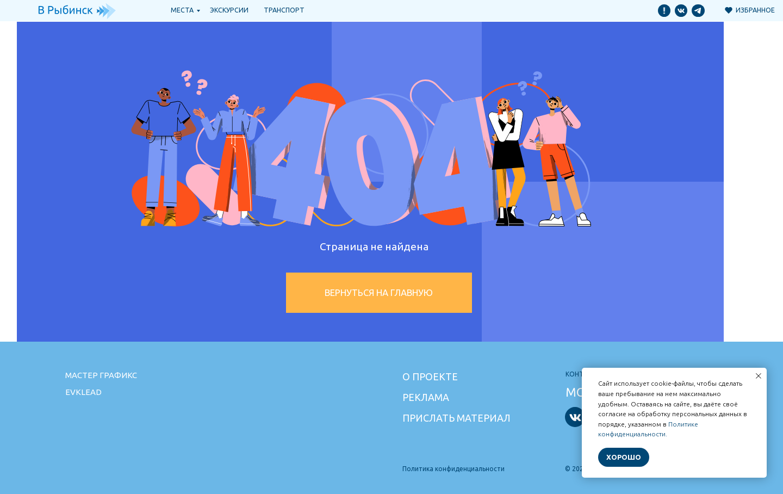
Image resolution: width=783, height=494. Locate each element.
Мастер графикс (101, 375)
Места (182, 10)
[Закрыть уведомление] (758, 375)
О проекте (430, 376)
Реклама (425, 397)
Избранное (755, 10)
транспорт (284, 10)
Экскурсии (229, 10)
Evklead (83, 392)
